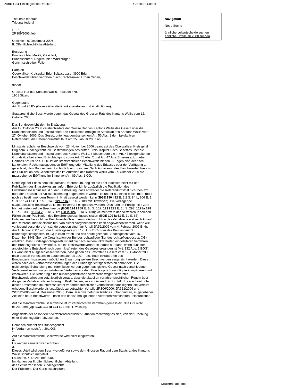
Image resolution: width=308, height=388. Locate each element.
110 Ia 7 (37, 212)
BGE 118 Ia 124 (46, 307)
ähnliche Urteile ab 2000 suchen (187, 36)
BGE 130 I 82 (108, 197)
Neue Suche (173, 25)
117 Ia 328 (143, 208)
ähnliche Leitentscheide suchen (187, 32)
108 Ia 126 (68, 212)
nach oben (181, 384)
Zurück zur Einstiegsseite (22, 4)
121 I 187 (61, 201)
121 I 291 (109, 208)
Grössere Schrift (144, 4)
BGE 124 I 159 (72, 208)
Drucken (46, 4)
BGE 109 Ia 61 (110, 215)
